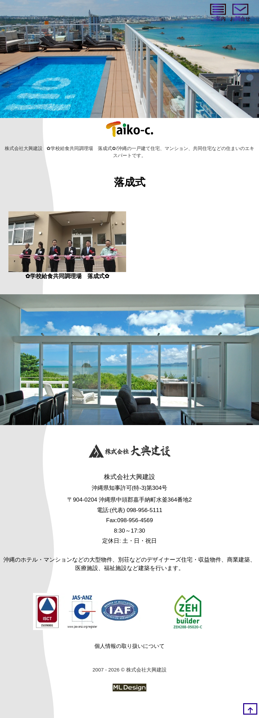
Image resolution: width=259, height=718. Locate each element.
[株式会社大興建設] (130, 452)
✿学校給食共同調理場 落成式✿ (67, 276)
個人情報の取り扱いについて (129, 646)
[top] (250, 709)
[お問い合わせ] (240, 13)
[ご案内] (218, 13)
